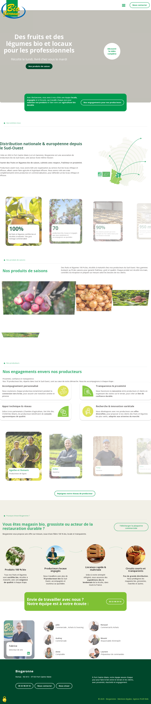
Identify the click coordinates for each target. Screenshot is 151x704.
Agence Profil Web (140, 699)
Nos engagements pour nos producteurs (102, 102)
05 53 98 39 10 (115, 601)
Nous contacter (139, 5)
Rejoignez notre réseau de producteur (74, 493)
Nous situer (64, 686)
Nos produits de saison (39, 66)
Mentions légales (125, 699)
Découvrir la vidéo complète (112, 51)
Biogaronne (111, 699)
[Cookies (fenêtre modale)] (4, 699)
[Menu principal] (123, 5)
